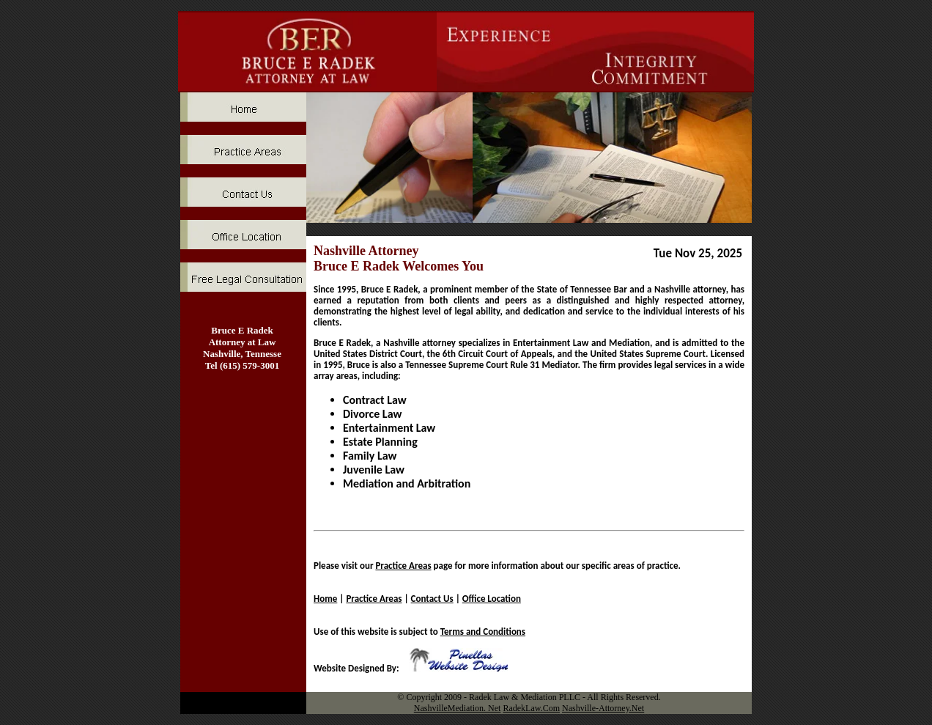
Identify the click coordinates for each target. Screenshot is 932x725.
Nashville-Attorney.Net (603, 708)
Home (325, 598)
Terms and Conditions (482, 631)
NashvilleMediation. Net (457, 708)
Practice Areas (403, 565)
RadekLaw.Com (531, 708)
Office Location (491, 598)
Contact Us (432, 598)
